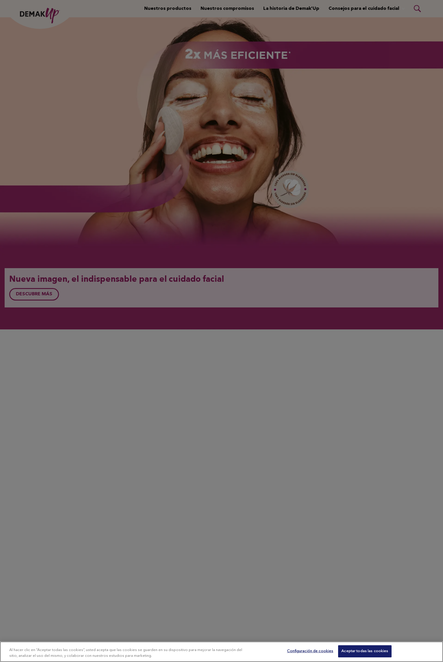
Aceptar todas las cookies (364, 651)
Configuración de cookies (310, 651)
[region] (221, 651)
